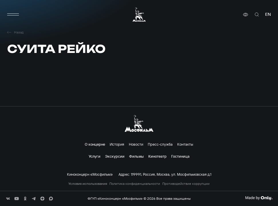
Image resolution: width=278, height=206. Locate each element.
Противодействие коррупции (186, 184)
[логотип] (139, 14)
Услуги (94, 156)
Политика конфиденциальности (134, 184)
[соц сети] (8, 198)
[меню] (13, 14)
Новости (136, 144)
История (117, 144)
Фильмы (136, 156)
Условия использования (87, 184)
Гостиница (180, 156)
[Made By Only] (258, 198)
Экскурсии (115, 156)
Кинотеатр (157, 156)
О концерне (95, 144)
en (268, 14)
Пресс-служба (160, 144)
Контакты (185, 144)
